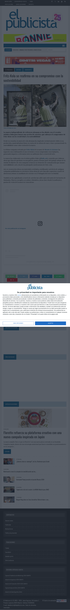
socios (19, 295)
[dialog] (35, 305)
